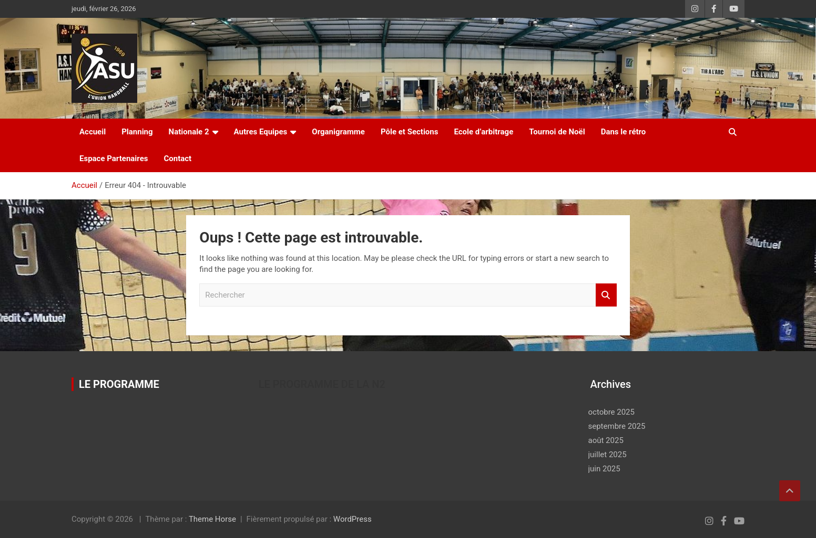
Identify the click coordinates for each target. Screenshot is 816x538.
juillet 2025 (607, 454)
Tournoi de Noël (557, 131)
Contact (177, 158)
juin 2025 (604, 468)
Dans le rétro (623, 131)
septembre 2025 (617, 426)
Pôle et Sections (409, 131)
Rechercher (606, 295)
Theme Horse (212, 519)
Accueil (92, 131)
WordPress (352, 519)
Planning (136, 131)
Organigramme (338, 131)
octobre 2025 (611, 412)
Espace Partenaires (113, 158)
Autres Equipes (261, 131)
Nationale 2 (189, 131)
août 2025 (606, 440)
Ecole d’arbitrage (483, 131)
